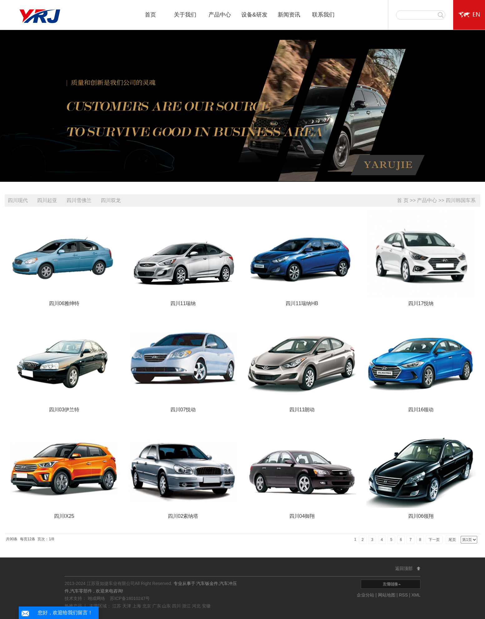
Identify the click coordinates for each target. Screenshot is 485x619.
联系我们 (323, 15)
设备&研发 (254, 15)
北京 (147, 605)
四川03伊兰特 (64, 409)
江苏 (117, 605)
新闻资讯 (289, 15)
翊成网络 (97, 598)
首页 (150, 15)
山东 (167, 605)
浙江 (187, 605)
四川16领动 (421, 409)
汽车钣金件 (207, 583)
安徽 (206, 605)
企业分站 (365, 594)
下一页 (434, 539)
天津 (127, 605)
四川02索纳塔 (183, 516)
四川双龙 (111, 200)
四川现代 (18, 200)
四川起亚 (47, 200)
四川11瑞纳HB (302, 303)
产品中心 (219, 15)
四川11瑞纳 (183, 303)
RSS (403, 594)
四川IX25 (64, 516)
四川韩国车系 (461, 200)
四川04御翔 (302, 516)
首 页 (402, 200)
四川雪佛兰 (78, 200)
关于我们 (185, 15)
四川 (177, 605)
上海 (137, 605)
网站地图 (387, 594)
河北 (197, 605)
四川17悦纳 (421, 303)
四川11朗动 (302, 409)
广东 (157, 605)
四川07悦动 (183, 409)
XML (415, 594)
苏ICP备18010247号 (130, 598)
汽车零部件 (81, 590)
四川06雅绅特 (64, 303)
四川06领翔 (421, 516)
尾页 (452, 539)
